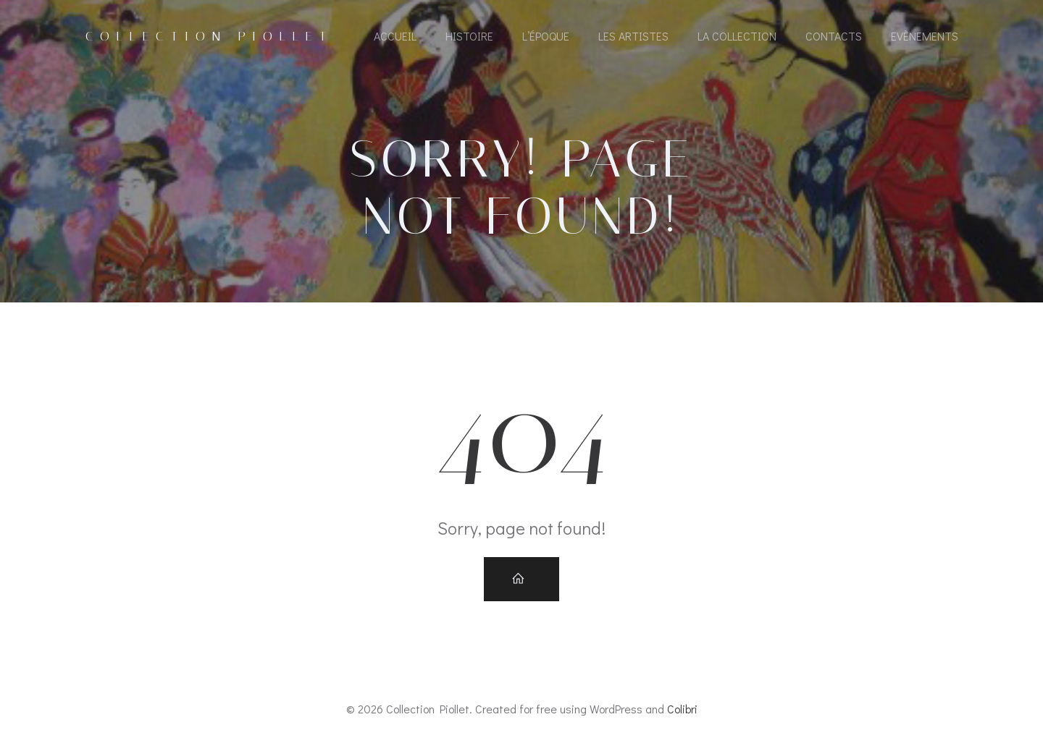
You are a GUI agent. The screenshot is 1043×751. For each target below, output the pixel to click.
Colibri (682, 708)
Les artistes (633, 35)
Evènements (924, 35)
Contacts (833, 35)
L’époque (545, 35)
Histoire (469, 35)
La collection (737, 35)
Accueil (395, 35)
